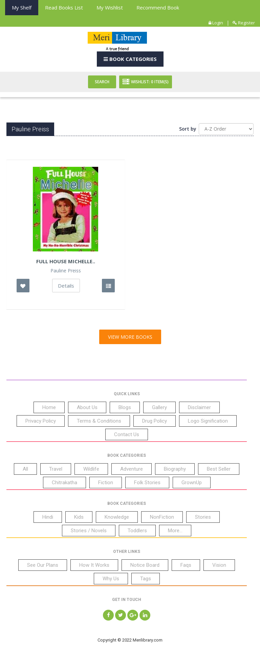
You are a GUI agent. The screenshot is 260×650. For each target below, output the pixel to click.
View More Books (130, 337)
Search (102, 82)
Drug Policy (154, 421)
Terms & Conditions (99, 421)
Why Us (111, 579)
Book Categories (130, 58)
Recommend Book (157, 7)
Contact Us (126, 434)
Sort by (187, 129)
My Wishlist (109, 7)
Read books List (64, 7)
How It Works (94, 565)
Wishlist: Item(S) (146, 82)
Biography (175, 469)
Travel (55, 469)
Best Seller (219, 469)
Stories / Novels (89, 531)
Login (216, 23)
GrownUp (191, 482)
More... (175, 531)
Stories (203, 517)
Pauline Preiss (65, 271)
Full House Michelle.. (65, 261)
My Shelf (21, 7)
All (25, 469)
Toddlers (137, 531)
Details (66, 285)
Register (244, 23)
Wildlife (91, 469)
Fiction (105, 482)
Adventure (131, 469)
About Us (87, 407)
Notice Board (144, 565)
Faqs (185, 565)
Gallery (159, 407)
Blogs (124, 407)
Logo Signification (208, 421)
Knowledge (117, 517)
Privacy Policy (40, 421)
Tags (145, 579)
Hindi (47, 517)
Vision (219, 565)
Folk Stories (147, 482)
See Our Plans (42, 565)
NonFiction (162, 517)
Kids (79, 517)
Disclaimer (199, 407)
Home (49, 407)
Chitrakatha (64, 482)
